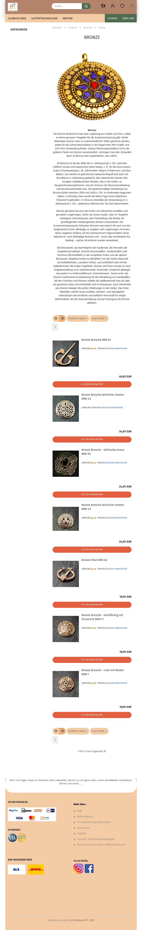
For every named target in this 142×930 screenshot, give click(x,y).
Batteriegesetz (85, 816)
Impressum (83, 827)
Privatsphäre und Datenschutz (94, 822)
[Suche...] (86, 6)
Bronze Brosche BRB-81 (96, 339)
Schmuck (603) (17, 18)
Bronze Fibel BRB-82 (94, 560)
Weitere (68, 18)
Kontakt (81, 833)
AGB (79, 810)
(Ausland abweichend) (116, 348)
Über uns (128, 18)
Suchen (112, 18)
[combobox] (77, 318)
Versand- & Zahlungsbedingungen (96, 839)
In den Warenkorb (92, 384)
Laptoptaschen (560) (44, 18)
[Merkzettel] (122, 6)
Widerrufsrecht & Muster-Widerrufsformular (101, 844)
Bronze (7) (17, 36)
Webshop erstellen (58, 920)
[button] (103, 6)
